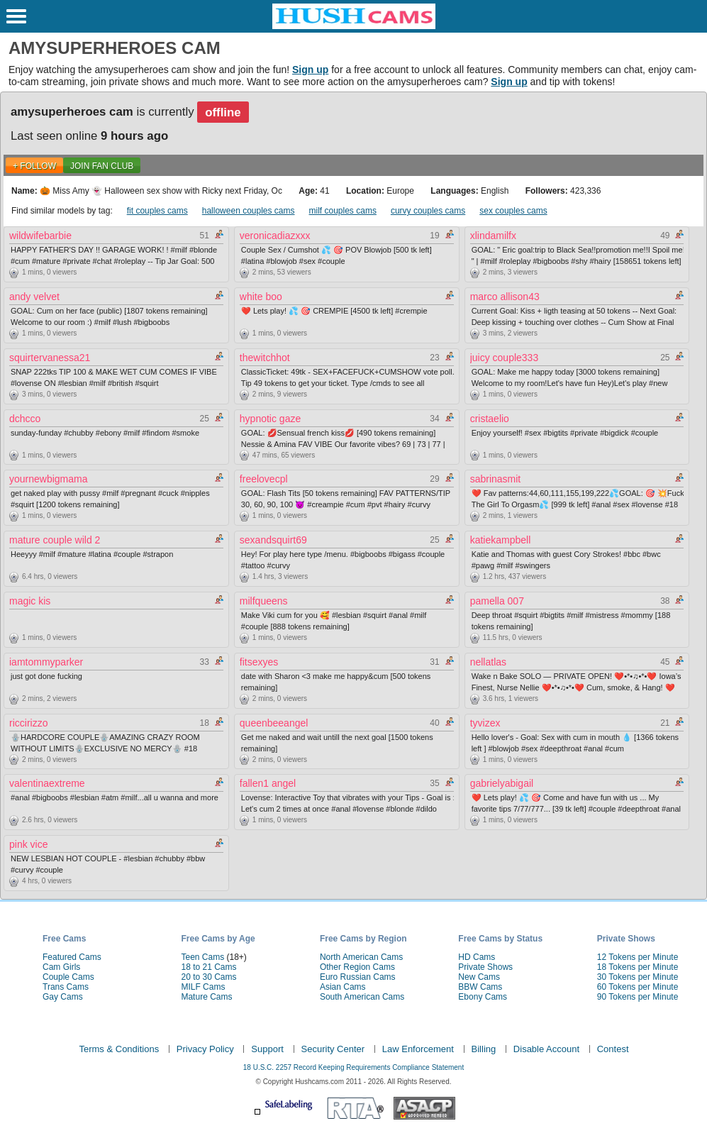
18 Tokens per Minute (638, 967)
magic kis (29, 601)
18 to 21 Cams (208, 967)
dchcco (24, 418)
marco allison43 (505, 296)
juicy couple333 (504, 357)
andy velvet (34, 296)
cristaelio (489, 418)
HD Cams (476, 957)
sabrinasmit (495, 479)
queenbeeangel (274, 723)
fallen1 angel (268, 783)
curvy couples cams (428, 211)
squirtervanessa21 (49, 357)
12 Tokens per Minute (638, 957)
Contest (613, 1049)
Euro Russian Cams (358, 977)
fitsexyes (259, 662)
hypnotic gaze (270, 418)
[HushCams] (353, 26)
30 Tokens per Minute (638, 977)
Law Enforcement (418, 1049)
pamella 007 (497, 601)
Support (267, 1049)
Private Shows (485, 967)
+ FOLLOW (34, 166)
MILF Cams (203, 987)
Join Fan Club (101, 166)
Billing (484, 1049)
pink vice (28, 844)
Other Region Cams (357, 967)
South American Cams (362, 997)
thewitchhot (265, 357)
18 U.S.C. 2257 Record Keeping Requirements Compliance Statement (353, 1067)
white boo (261, 296)
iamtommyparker (46, 662)
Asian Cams (343, 987)
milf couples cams (343, 211)
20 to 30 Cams (208, 977)
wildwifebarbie (40, 235)
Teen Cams (202, 957)
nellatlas (488, 662)
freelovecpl (264, 479)
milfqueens (264, 601)
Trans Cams (66, 987)
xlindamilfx (493, 235)
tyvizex (485, 723)
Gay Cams (63, 997)
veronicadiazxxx (275, 235)
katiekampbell (500, 540)
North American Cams (361, 957)
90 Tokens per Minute (638, 997)
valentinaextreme (47, 783)
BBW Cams (480, 987)
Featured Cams (72, 957)
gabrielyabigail (502, 783)
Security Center (333, 1049)
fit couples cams (157, 211)
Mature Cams (206, 997)
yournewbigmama (48, 479)
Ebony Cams (482, 997)
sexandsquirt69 (273, 540)
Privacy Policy (205, 1049)
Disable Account (546, 1049)
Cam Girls (61, 967)
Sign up (310, 69)
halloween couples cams (248, 211)
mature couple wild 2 (54, 540)
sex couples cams (513, 211)
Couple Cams (68, 977)
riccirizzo (28, 723)
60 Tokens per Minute (638, 987)
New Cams (479, 977)
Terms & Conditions (119, 1049)
